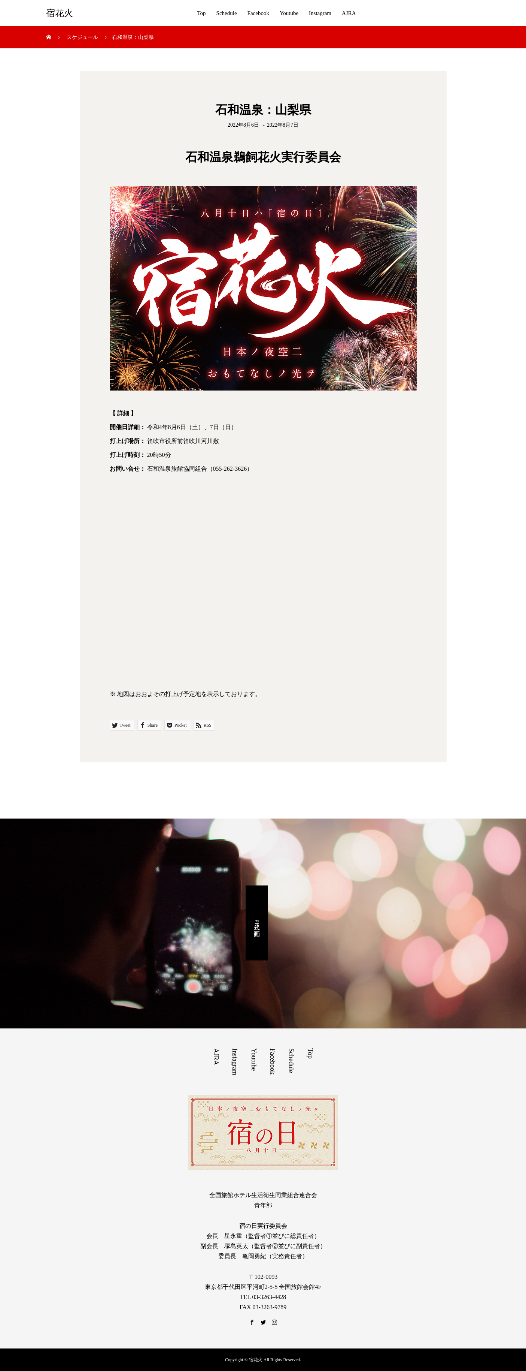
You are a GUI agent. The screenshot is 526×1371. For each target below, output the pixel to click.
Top (201, 13)
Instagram (320, 13)
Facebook (258, 13)
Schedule (226, 13)
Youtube (289, 13)
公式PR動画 (257, 922)
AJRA (349, 13)
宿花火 (59, 13)
